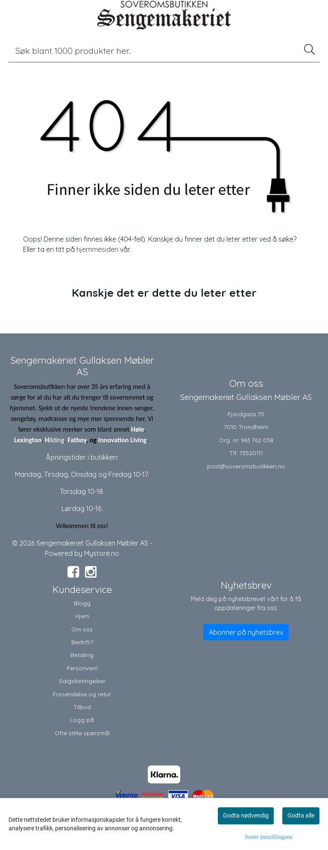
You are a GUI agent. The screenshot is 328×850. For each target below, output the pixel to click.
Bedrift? (82, 642)
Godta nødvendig (246, 815)
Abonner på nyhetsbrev (246, 632)
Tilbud (82, 706)
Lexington (27, 440)
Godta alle (300, 815)
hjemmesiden (97, 249)
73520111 (251, 452)
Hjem (82, 615)
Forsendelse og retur (82, 694)
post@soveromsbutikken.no (246, 466)
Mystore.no (101, 553)
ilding (56, 440)
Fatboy (76, 440)
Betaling (82, 654)
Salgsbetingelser (82, 680)
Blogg (82, 603)
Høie (137, 429)
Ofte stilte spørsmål (82, 732)
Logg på (82, 719)
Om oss (82, 629)
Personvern (82, 668)
